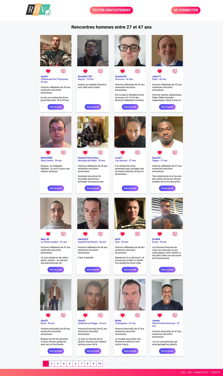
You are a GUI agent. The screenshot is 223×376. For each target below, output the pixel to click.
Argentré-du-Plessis (88, 242)
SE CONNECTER (186, 10)
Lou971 (119, 157)
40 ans (51, 323)
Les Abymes (121, 160)
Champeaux (121, 323)
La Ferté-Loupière (49, 242)
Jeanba (156, 320)
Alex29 (44, 320)
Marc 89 (45, 239)
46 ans (102, 242)
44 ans (124, 242)
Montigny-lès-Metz (87, 160)
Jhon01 (82, 320)
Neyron (81, 79)
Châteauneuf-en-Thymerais (54, 79)
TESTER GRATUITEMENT (111, 10)
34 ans (58, 160)
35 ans (90, 79)
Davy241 (156, 157)
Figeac (155, 160)
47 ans (63, 242)
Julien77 (156, 76)
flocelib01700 (85, 76)
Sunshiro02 (121, 76)
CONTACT (216, 372)
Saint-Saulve (47, 160)
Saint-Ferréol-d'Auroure (163, 323)
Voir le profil (56, 107)
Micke (118, 320)
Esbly (155, 79)
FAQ (183, 372)
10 (99, 363)
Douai (155, 242)
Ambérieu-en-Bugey (88, 323)
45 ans (44, 82)
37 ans (132, 160)
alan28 (44, 76)
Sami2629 (83, 239)
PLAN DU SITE (201, 372)
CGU (189, 372)
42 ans (129, 79)
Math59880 (46, 157)
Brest (43, 323)
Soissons (119, 79)
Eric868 (156, 239)
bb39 (117, 239)
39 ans (101, 160)
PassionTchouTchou (88, 157)
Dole (117, 242)
